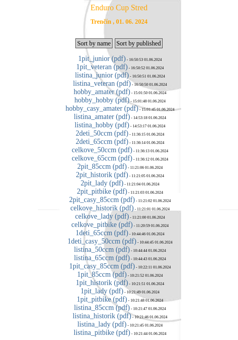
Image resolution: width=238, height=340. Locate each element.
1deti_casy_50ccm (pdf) (101, 241)
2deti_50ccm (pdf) (102, 133)
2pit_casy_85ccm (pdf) (102, 200)
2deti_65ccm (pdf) (102, 141)
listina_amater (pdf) (102, 117)
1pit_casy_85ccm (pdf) (102, 266)
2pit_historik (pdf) (102, 175)
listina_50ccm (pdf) (102, 249)
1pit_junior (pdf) (102, 58)
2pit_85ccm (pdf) (102, 166)
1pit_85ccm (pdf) (102, 274)
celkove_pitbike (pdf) (102, 225)
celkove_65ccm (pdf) (102, 158)
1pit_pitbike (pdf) (102, 299)
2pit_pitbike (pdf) (102, 191)
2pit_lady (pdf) (102, 183)
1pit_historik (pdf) (102, 283)
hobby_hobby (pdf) (102, 100)
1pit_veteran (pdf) (101, 67)
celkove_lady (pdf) (102, 216)
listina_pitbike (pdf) (102, 332)
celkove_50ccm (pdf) (102, 150)
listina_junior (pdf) (102, 75)
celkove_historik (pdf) (101, 208)
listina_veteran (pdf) (102, 83)
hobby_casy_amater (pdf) (102, 108)
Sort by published (138, 43)
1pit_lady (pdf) (102, 291)
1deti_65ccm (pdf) (102, 233)
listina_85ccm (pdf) (102, 308)
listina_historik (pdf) (102, 316)
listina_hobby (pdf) (102, 125)
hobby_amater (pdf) (102, 92)
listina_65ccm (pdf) (102, 258)
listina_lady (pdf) (101, 324)
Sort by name (94, 43)
